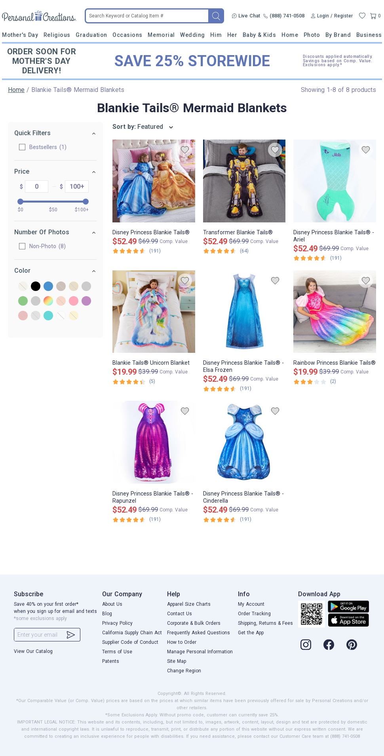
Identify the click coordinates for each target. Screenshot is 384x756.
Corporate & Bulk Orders (194, 623)
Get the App (251, 632)
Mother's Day (20, 35)
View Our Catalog (33, 651)
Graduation (91, 35)
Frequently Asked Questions (198, 632)
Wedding (192, 35)
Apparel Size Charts (189, 604)
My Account (251, 604)
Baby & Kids (259, 35)
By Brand (338, 35)
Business (369, 35)
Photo (312, 35)
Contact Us (179, 613)
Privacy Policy (117, 623)
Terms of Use (117, 652)
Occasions (127, 35)
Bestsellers (48, 147)
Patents (110, 661)
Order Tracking (254, 613)
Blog (107, 613)
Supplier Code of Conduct (130, 642)
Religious (57, 35)
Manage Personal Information (200, 652)
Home (289, 35)
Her (232, 35)
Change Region (184, 671)
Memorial (161, 35)
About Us (112, 604)
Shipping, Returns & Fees (265, 623)
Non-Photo (47, 246)
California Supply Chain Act (132, 632)
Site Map (176, 661)
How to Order (181, 642)
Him (216, 35)
